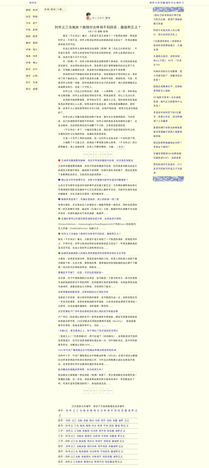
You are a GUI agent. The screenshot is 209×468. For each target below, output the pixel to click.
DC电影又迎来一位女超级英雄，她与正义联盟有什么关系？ (167, 101)
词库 (35, 56)
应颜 (115, 420)
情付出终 (92, 446)
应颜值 (113, 436)
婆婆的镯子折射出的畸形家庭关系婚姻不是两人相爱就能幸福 (167, 131)
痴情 (88, 425)
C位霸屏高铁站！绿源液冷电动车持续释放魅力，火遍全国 (167, 45)
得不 (103, 420)
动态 (28, 16)
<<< (86, 154)
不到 (105, 425)
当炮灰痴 (81, 446)
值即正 (119, 431)
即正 (123, 425)
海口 (35, 49)
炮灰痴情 (84, 451)
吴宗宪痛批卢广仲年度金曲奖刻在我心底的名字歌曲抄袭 (88, 311)
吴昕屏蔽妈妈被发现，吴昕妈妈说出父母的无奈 (83, 292)
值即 (121, 420)
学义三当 (73, 451)
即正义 (121, 436)
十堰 (59, 9)
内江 (28, 82)
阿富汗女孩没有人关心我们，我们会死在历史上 (166, 32)
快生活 (31, 2)
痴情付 (88, 436)
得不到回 (103, 446)
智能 (35, 16)
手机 (28, 29)
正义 (127, 420)
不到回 (105, 436)
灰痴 (86, 420)
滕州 (28, 43)
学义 (70, 425)
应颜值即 (113, 446)
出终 (97, 420)
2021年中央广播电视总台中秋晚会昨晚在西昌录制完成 (87, 350)
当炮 (80, 420)
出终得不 (97, 456)
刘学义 (69, 431)
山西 (35, 76)
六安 (157, 2)
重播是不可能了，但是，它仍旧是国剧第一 (81, 272)
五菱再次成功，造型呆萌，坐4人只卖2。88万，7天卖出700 (167, 60)
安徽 (162, 2)
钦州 (152, 2)
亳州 (53, 9)
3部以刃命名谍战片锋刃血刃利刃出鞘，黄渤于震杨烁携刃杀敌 (167, 19)
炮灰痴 (82, 441)
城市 (178, 2)
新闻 (35, 29)
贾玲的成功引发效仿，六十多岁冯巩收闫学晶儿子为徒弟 (167, 168)
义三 (74, 420)
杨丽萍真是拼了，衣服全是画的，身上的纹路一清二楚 (90, 199)
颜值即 (115, 441)
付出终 (94, 431)
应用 (47, 9)
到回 (109, 420)
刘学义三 (71, 446)
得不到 (102, 431)
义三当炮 (75, 456)
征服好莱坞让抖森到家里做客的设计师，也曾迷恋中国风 (91, 218)
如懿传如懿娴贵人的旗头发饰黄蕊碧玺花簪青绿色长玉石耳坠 (93, 253)
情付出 (91, 441)
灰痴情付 (86, 456)
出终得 (96, 436)
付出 (94, 425)
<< (91, 154)
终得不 (99, 441)
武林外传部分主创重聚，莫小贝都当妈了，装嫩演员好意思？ (167, 75)
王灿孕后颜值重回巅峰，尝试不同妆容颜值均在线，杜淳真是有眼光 (97, 160)
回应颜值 (110, 462)
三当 (76, 425)
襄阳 (28, 10)
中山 (173, 2)
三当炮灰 (78, 462)
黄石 (28, 89)
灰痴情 (86, 431)
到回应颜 (107, 456)
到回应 (107, 441)
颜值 (117, 425)
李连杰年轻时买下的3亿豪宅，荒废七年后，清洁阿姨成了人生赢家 (167, 116)
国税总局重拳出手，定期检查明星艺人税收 (167, 88)
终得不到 (99, 462)
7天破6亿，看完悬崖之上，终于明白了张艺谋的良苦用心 (88, 330)
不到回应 (105, 451)
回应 (111, 425)
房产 (35, 23)
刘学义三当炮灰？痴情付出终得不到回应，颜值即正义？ (91, 233)
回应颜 (110, 431)
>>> (110, 154)
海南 (28, 56)
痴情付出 (88, 462)
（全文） (121, 147)
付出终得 (94, 451)
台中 (35, 69)
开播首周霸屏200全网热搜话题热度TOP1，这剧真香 (167, 155)
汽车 (28, 23)
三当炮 (77, 431)
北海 (35, 82)
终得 (100, 425)
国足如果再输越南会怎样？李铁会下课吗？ (167, 144)
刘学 (68, 420)
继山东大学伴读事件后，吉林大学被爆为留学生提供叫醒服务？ (94, 180)
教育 (35, 36)
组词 (35, 10)
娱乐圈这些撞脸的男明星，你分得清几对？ (81, 369)
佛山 (35, 62)
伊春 (28, 62)
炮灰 (82, 425)
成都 (35, 89)
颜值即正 (115, 451)
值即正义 (118, 456)
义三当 (74, 441)
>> (105, 154)
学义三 (72, 436)
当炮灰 (80, 436)
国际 (28, 36)
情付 (91, 420)
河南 (28, 49)
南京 (28, 69)
